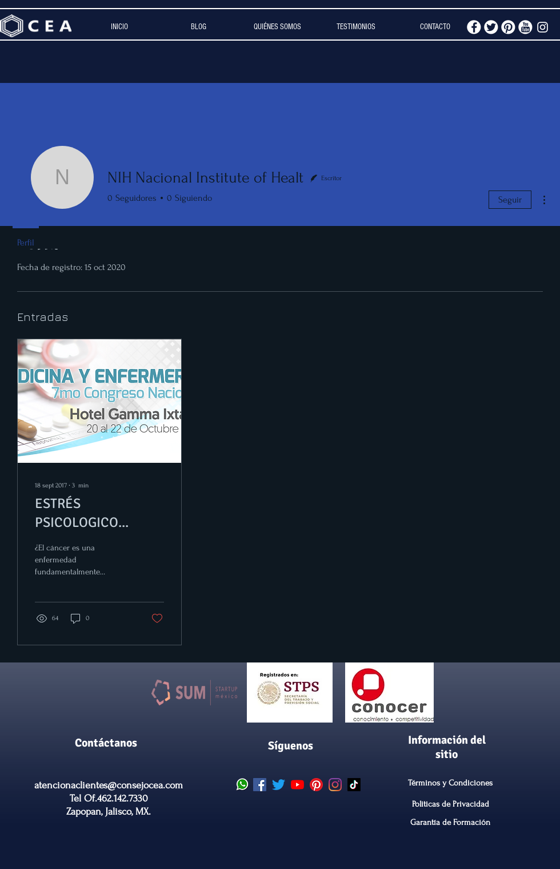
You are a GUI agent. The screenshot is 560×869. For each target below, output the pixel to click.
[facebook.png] (474, 27)
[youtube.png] (525, 27)
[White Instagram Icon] (542, 27)
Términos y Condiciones (450, 783)
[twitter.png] (491, 27)
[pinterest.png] (508, 27)
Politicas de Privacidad (450, 804)
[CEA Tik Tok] (354, 784)
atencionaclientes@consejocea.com (108, 785)
